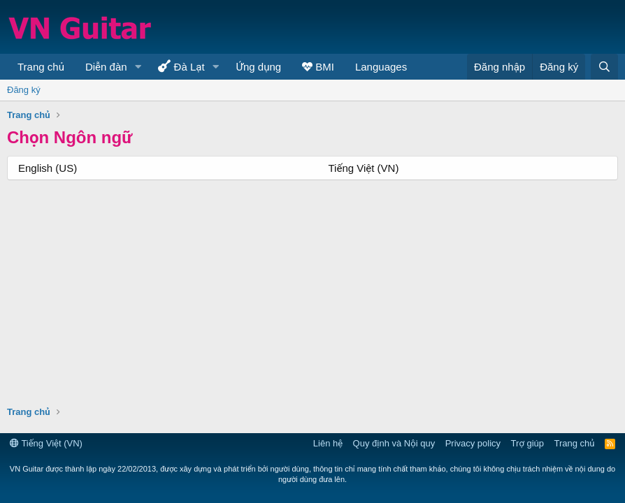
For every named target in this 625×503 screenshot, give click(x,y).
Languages (381, 67)
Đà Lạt (181, 66)
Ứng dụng (259, 67)
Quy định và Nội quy (394, 443)
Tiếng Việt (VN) (364, 168)
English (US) (47, 168)
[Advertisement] (158, 281)
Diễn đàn (106, 67)
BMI (318, 67)
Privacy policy (473, 443)
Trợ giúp (527, 443)
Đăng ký (24, 90)
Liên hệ (328, 443)
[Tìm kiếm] (604, 67)
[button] (138, 67)
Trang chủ (40, 67)
